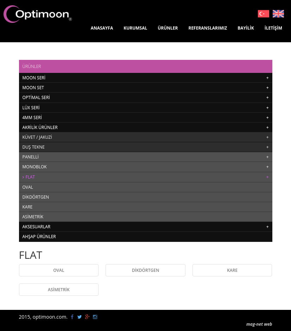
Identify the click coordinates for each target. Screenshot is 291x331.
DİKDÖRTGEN (36, 197)
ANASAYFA (102, 28)
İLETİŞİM (273, 28)
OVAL (28, 187)
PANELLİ (31, 157)
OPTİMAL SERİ (36, 97)
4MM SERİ (32, 117)
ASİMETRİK (33, 217)
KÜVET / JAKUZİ (37, 137)
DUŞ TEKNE (34, 147)
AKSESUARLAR (37, 227)
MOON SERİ (34, 78)
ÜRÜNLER (168, 28)
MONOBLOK (35, 167)
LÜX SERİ (31, 108)
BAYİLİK (246, 28)
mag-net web (259, 324)
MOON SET (33, 87)
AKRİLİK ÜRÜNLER (40, 127)
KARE (28, 207)
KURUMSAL (135, 28)
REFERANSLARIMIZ (207, 28)
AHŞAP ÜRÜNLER (39, 236)
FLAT (30, 177)
